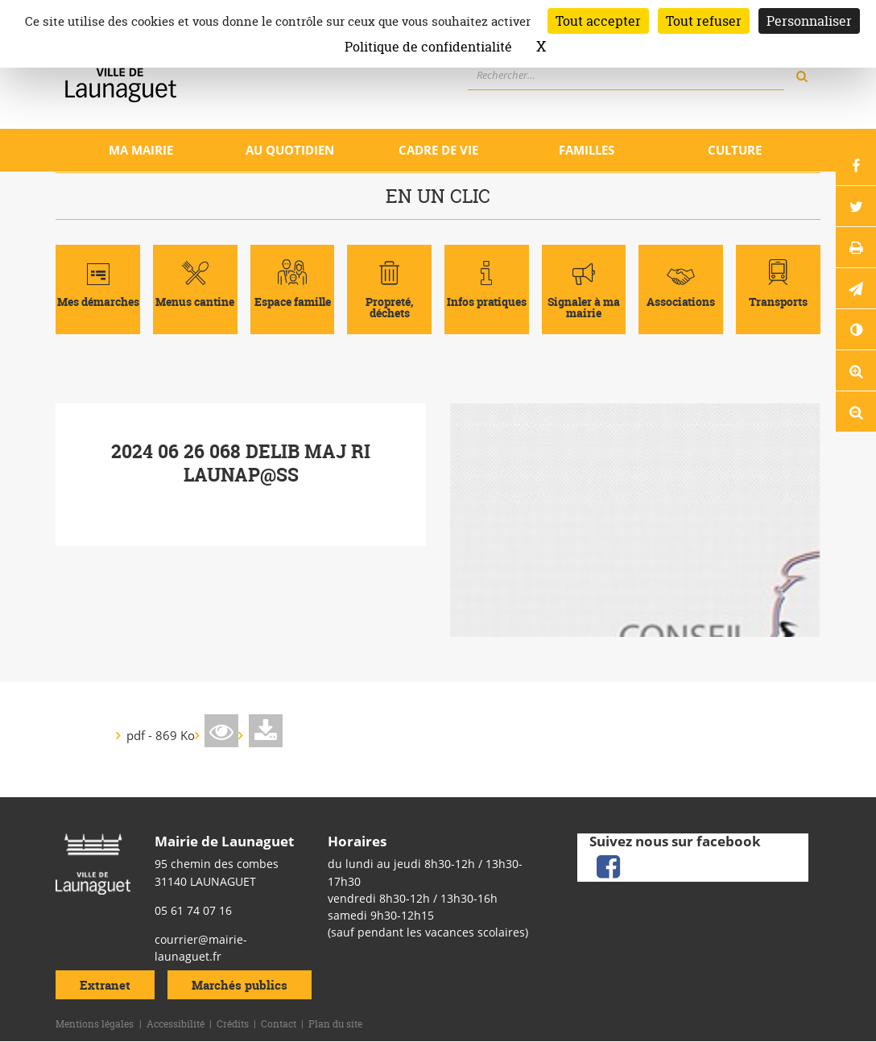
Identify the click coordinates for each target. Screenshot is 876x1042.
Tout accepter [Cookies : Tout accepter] (598, 21)
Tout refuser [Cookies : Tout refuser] (704, 21)
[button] (856, 288)
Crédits (233, 1024)
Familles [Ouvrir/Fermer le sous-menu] (586, 150)
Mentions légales (95, 1024)
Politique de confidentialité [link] (428, 47)
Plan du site (335, 1024)
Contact (278, 1024)
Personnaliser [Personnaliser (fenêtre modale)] (809, 21)
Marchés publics (239, 985)
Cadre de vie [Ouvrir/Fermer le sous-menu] (438, 150)
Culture (735, 150)
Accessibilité (176, 1024)
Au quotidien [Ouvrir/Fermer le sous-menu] (290, 150)
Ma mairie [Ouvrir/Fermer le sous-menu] (141, 150)
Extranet (105, 985)
